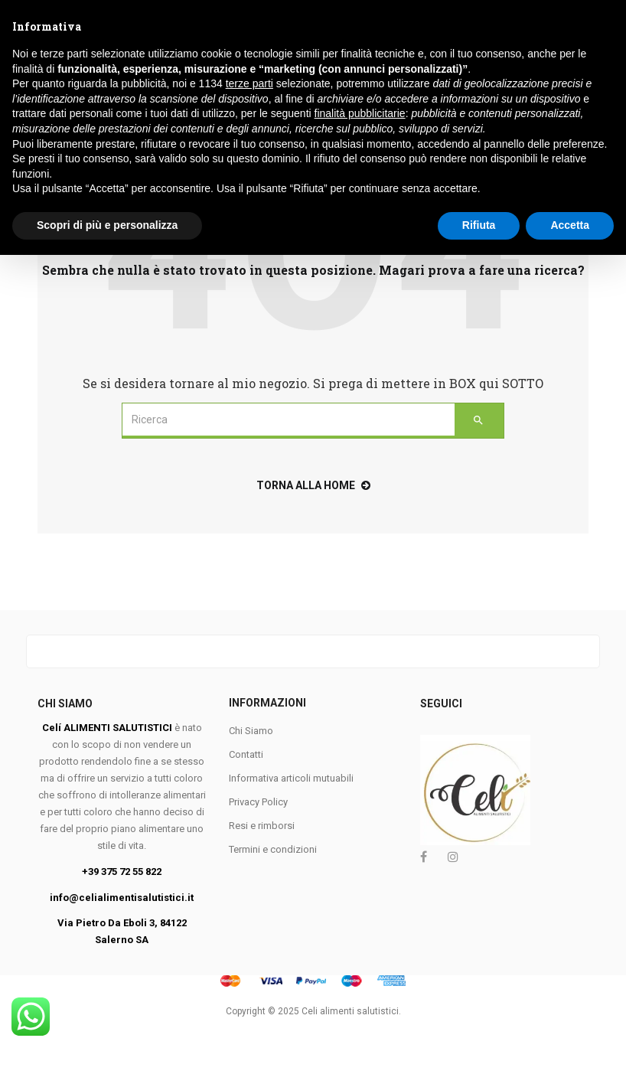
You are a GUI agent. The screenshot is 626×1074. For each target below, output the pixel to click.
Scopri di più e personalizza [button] (107, 1044)
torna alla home (313, 485)
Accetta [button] (569, 1044)
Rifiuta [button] (479, 1044)
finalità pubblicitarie (360, 933)
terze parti (249, 903)
